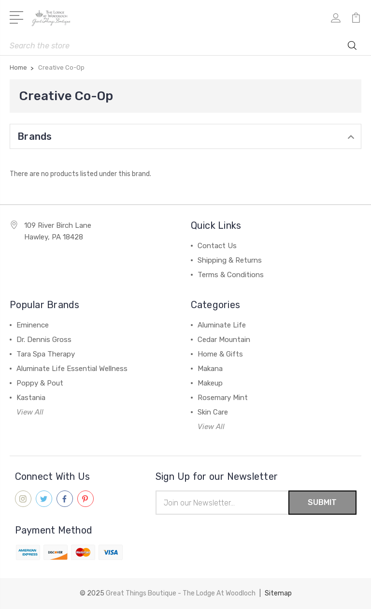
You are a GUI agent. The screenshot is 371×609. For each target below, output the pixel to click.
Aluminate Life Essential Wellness (72, 368)
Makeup (210, 383)
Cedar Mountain (224, 339)
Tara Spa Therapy (45, 354)
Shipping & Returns (230, 260)
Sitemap (278, 593)
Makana (210, 368)
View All (29, 412)
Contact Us (217, 245)
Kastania (30, 397)
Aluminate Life (222, 325)
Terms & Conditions (231, 274)
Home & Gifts (220, 354)
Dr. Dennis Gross (43, 339)
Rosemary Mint (223, 397)
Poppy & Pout (39, 383)
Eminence (32, 325)
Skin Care (213, 412)
